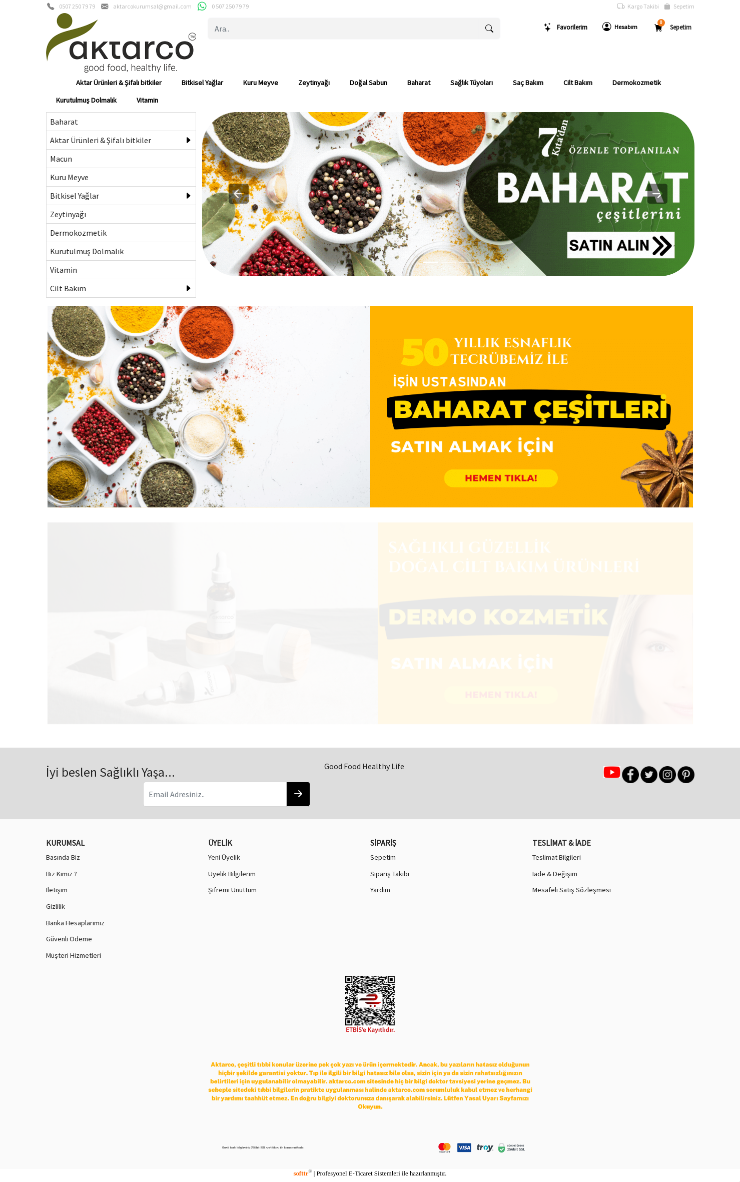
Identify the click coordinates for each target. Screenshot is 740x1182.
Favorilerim (565, 27)
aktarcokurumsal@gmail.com (152, 6)
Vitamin (147, 100)
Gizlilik (55, 906)
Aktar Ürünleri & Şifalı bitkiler (119, 82)
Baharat (418, 82)
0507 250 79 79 (77, 6)
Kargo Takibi (638, 6)
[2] (466, 262)
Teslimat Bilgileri (556, 857)
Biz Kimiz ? (61, 873)
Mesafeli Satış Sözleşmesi (571, 889)
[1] (448, 262)
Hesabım (619, 27)
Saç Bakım (528, 82)
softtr (302, 1173)
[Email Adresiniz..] (215, 794)
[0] (430, 262)
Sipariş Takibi (389, 873)
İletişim (57, 889)
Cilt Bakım (577, 82)
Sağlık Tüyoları (471, 82)
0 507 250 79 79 (230, 6)
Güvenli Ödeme (69, 938)
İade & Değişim (554, 873)
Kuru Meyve (260, 82)
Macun (61, 159)
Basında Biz (63, 857)
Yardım (380, 889)
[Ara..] (344, 28)
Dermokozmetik (636, 82)
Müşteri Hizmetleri (73, 955)
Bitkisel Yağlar (202, 82)
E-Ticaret (361, 1173)
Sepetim (679, 6)
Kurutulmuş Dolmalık (86, 100)
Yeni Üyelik (224, 857)
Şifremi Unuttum (232, 889)
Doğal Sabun (368, 82)
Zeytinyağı (314, 82)
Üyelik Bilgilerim (232, 873)
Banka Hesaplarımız (75, 922)
